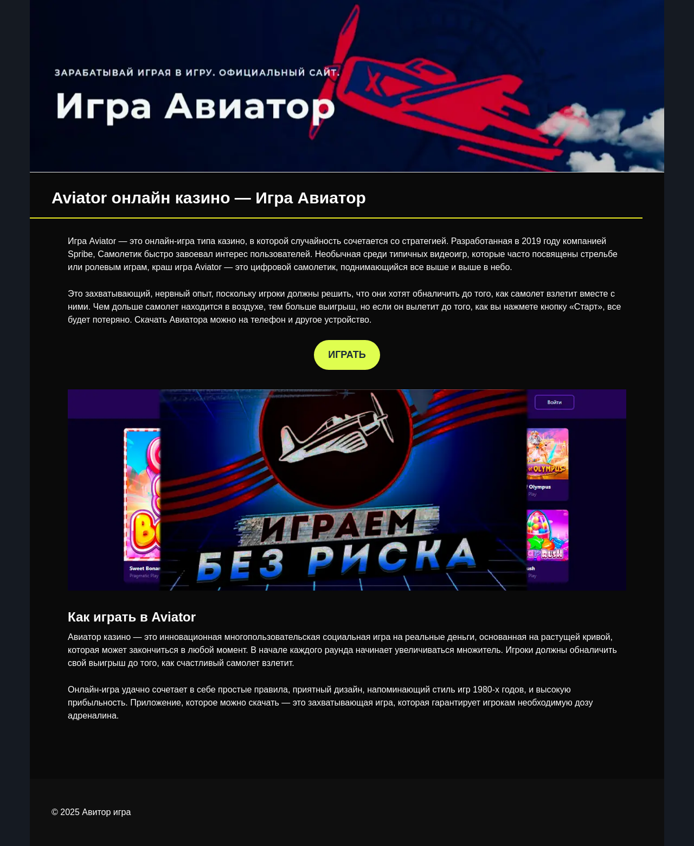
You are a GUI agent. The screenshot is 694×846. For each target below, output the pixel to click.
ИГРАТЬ (347, 354)
